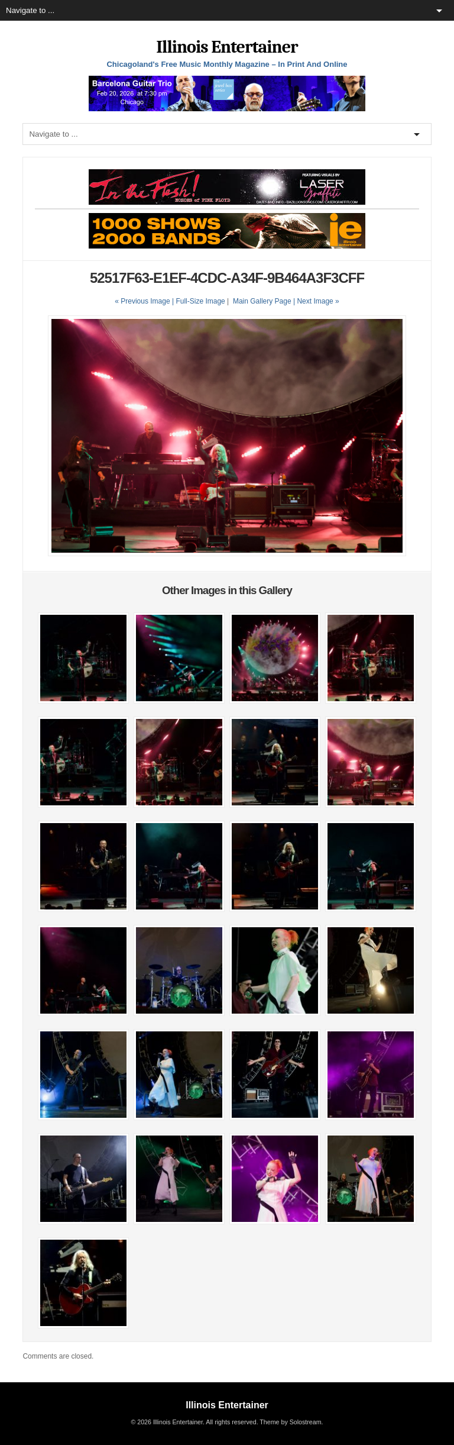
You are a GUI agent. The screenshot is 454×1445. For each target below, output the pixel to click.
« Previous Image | (145, 301)
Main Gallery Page (262, 301)
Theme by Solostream (290, 1421)
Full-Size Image (200, 301)
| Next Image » (316, 301)
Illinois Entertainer (226, 47)
